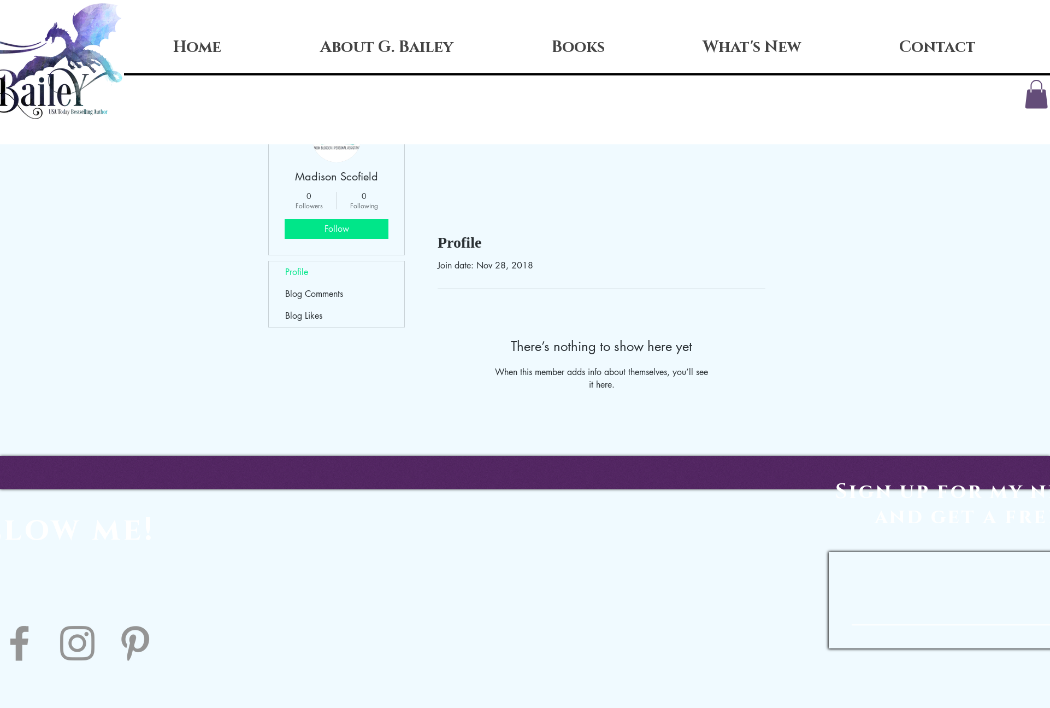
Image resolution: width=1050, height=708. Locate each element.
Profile (296, 272)
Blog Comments (314, 294)
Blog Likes (303, 315)
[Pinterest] (135, 643)
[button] (1036, 94)
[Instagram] (77, 643)
